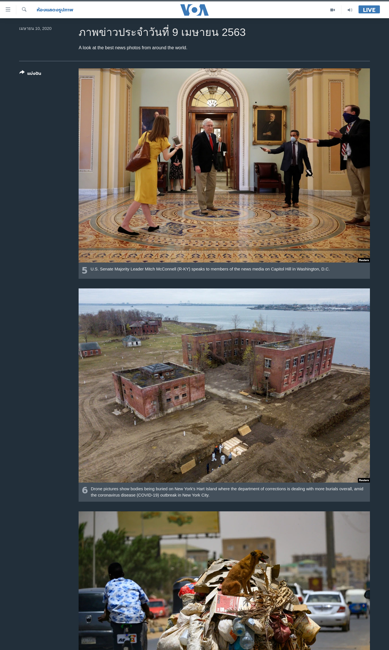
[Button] (30, 74)
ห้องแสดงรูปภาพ (55, 9)
